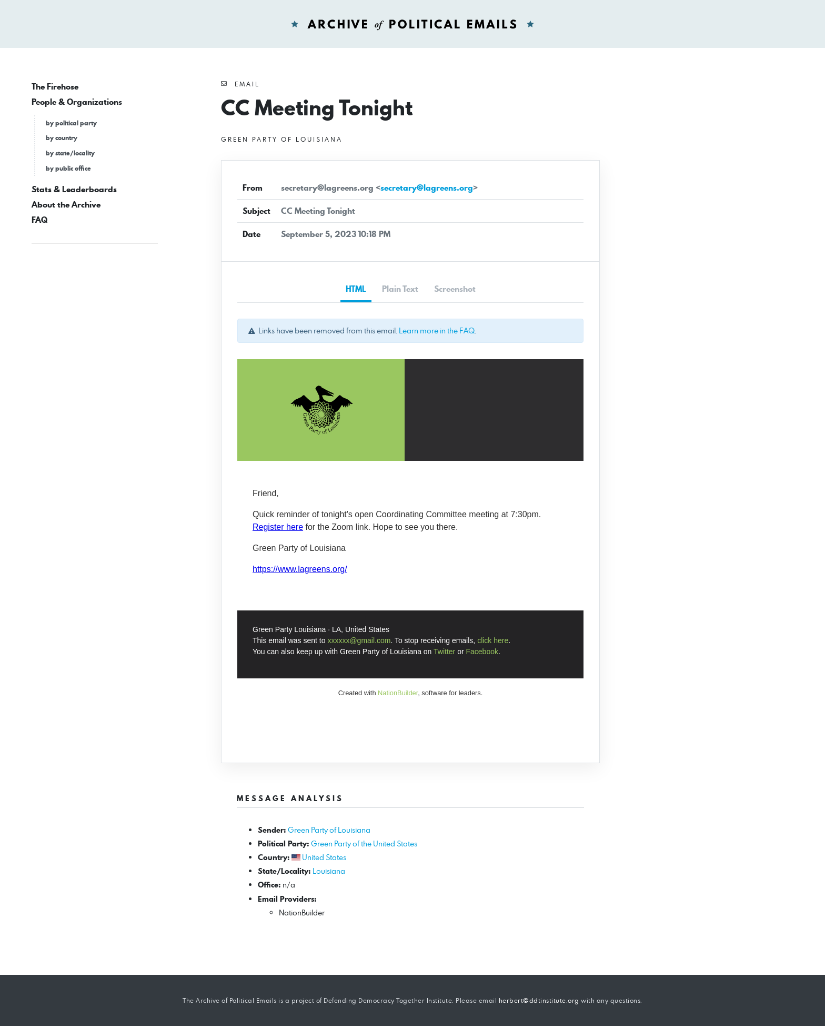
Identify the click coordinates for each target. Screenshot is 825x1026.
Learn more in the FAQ (437, 330)
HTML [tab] (356, 289)
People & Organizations (77, 102)
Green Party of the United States (364, 843)
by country (61, 137)
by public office (68, 168)
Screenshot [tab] (455, 289)
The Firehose (55, 87)
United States (324, 857)
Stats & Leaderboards (74, 189)
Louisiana (329, 871)
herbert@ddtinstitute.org (539, 1000)
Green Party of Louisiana (329, 830)
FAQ (39, 220)
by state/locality (70, 153)
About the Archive (66, 205)
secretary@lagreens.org (426, 188)
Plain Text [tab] (400, 289)
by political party (71, 123)
